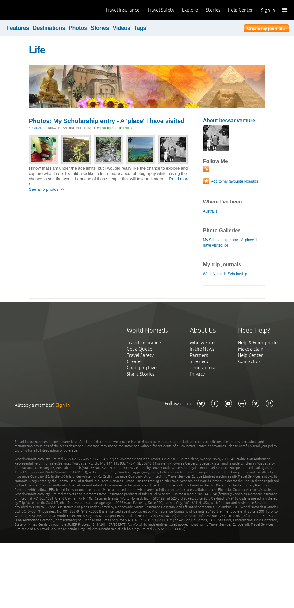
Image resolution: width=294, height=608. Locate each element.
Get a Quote (139, 349)
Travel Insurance (122, 9)
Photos (78, 28)
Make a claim (251, 349)
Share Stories (140, 373)
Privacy (197, 373)
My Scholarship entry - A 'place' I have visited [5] (230, 242)
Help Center (240, 9)
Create (134, 361)
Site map (199, 361)
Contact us (249, 361)
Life (37, 49)
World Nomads (32, 10)
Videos (121, 28)
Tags (140, 28)
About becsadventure (229, 120)
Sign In (268, 10)
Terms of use (203, 367)
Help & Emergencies (258, 342)
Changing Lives (142, 367)
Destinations (49, 28)
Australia (210, 211)
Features (18, 28)
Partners (199, 355)
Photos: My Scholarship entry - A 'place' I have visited (107, 120)
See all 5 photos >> (47, 189)
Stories (213, 9)
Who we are (202, 342)
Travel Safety (160, 9)
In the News (202, 349)
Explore (190, 9)
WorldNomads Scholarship (225, 274)
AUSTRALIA (36, 128)
